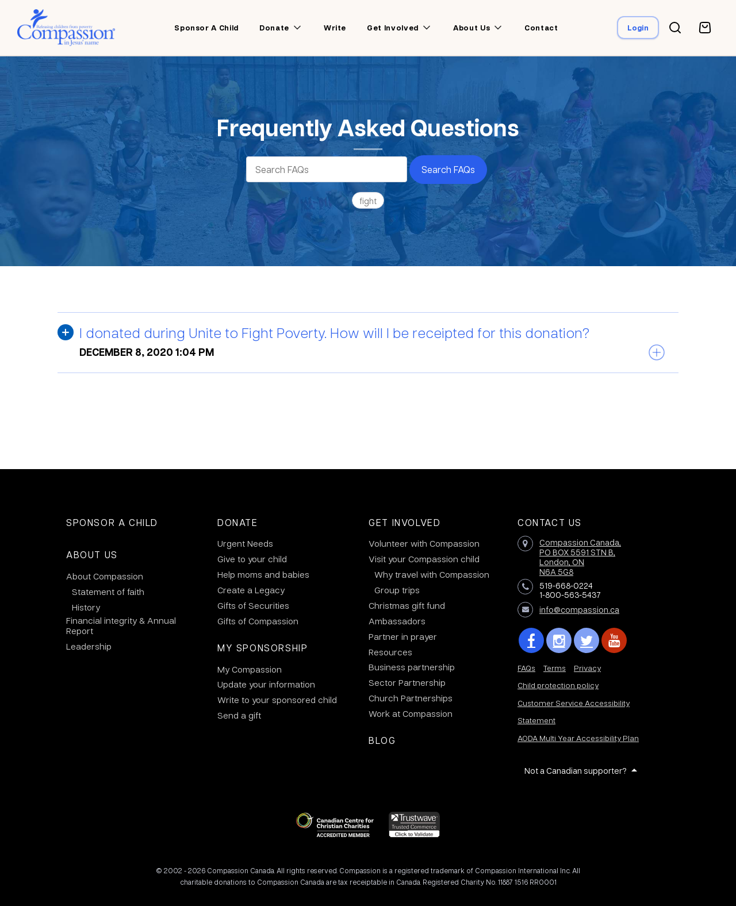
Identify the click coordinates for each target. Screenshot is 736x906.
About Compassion (104, 576)
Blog (382, 740)
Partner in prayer (403, 636)
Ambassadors (397, 621)
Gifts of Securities (253, 605)
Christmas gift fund (407, 605)
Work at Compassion (411, 713)
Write (335, 27)
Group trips (397, 590)
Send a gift (239, 715)
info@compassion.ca (579, 609)
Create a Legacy (251, 590)
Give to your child (252, 559)
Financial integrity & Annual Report (121, 625)
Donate (274, 27)
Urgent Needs (245, 543)
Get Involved (404, 522)
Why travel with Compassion (431, 574)
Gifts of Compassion (257, 621)
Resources (390, 652)
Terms (554, 668)
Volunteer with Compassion (424, 543)
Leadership (89, 646)
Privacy (587, 668)
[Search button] (675, 27)
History (86, 607)
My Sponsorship (262, 648)
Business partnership (412, 667)
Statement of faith (108, 591)
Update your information (266, 684)
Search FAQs (448, 169)
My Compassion (249, 669)
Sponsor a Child (112, 522)
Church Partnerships (411, 698)
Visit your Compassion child (424, 559)
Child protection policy (558, 685)
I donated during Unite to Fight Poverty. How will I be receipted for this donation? (334, 332)
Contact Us (550, 522)
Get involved (393, 27)
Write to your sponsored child (277, 699)
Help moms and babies (263, 574)
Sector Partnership (407, 682)
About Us (92, 554)
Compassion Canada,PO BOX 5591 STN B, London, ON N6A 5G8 (580, 556)
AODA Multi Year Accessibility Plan (578, 738)
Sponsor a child (206, 27)
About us (471, 27)
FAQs (526, 668)
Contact (541, 27)
